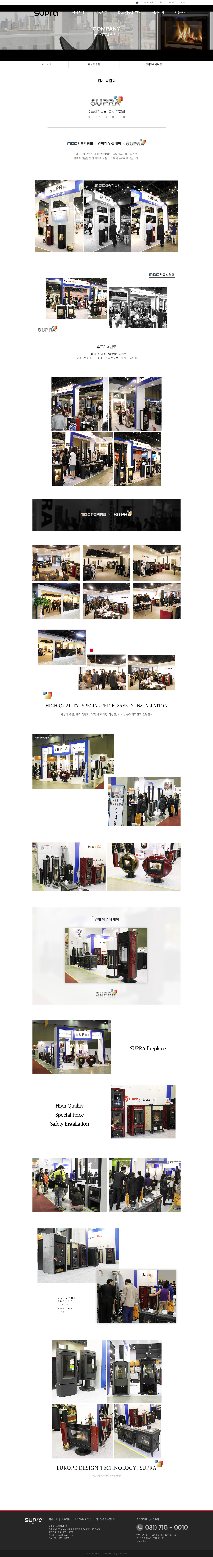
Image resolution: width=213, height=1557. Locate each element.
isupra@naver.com (64, 1535)
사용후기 (181, 12)
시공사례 (158, 12)
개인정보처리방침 (83, 1519)
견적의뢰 (182, 2)
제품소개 (101, 12)
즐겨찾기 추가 (148, 2)
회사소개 (78, 12)
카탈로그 (161, 2)
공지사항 (172, 2)
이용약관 (66, 1519)
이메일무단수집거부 (105, 1519)
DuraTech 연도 (129, 12)
